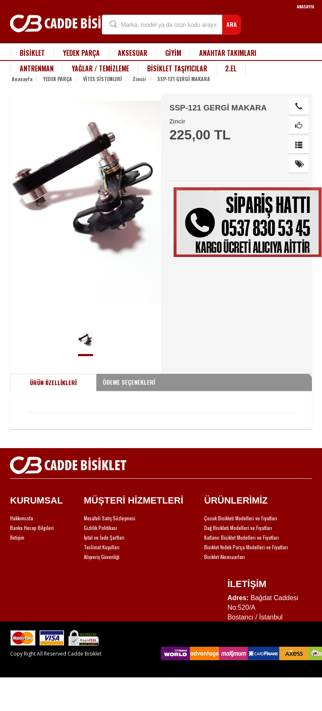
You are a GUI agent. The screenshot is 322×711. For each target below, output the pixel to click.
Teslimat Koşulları (101, 547)
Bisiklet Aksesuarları (224, 556)
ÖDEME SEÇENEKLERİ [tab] (129, 382)
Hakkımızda (21, 518)
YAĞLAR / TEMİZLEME (100, 68)
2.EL (230, 68)
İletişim (17, 537)
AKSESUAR (132, 53)
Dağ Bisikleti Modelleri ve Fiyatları (238, 527)
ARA (231, 24)
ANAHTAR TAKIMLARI (227, 53)
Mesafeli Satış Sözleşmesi (109, 518)
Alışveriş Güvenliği (101, 556)
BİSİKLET (32, 53)
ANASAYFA (305, 6)
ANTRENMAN (37, 68)
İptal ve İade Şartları (104, 537)
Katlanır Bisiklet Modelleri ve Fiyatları (241, 537)
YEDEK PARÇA (81, 53)
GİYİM (173, 53)
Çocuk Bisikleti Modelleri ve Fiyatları (240, 518)
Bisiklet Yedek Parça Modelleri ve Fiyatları (246, 547)
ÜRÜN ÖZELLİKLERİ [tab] (53, 382)
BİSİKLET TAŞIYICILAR (177, 68)
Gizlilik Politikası (100, 527)
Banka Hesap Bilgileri (32, 527)
